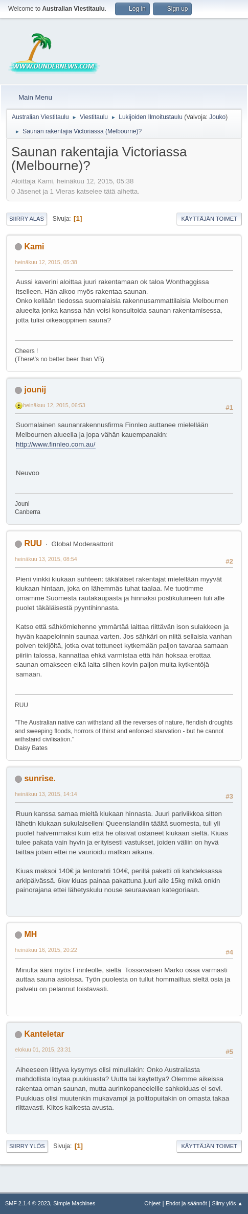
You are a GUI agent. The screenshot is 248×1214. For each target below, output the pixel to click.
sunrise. (39, 778)
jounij (35, 389)
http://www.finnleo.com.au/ (56, 444)
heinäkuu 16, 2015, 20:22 (46, 950)
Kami (34, 246)
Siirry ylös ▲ (227, 1203)
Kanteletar (44, 1034)
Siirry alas (26, 219)
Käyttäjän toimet (209, 219)
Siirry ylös (27, 1146)
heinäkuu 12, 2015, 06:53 (54, 405)
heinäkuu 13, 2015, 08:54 (46, 559)
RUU (33, 543)
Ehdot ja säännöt (186, 1203)
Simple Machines (74, 1203)
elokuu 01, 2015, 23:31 (43, 1049)
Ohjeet (152, 1203)
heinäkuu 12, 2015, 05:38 (46, 262)
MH (30, 934)
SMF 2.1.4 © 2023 (27, 1203)
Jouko (217, 117)
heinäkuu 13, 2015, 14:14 (46, 794)
